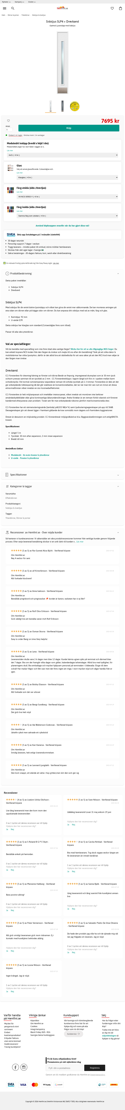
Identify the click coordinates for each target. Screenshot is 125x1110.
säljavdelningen (109, 1035)
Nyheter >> (6, 2)
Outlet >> (32, 2)
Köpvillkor (34, 1020)
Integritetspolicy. (97, 1074)
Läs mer (79, 541)
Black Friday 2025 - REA (40, 1032)
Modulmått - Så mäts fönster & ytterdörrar (30, 455)
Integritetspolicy (37, 1029)
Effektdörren (11, 498)
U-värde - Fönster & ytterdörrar (25, 458)
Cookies (33, 1026)
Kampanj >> (19, 2)
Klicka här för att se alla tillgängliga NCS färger (92, 349)
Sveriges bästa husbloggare (42, 1035)
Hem (3, 15)
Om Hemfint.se (36, 1023)
